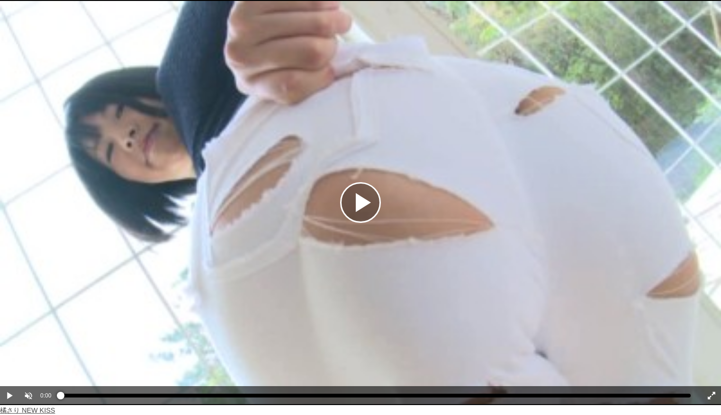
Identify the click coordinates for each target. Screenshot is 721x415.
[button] (28, 395)
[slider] (376, 398)
